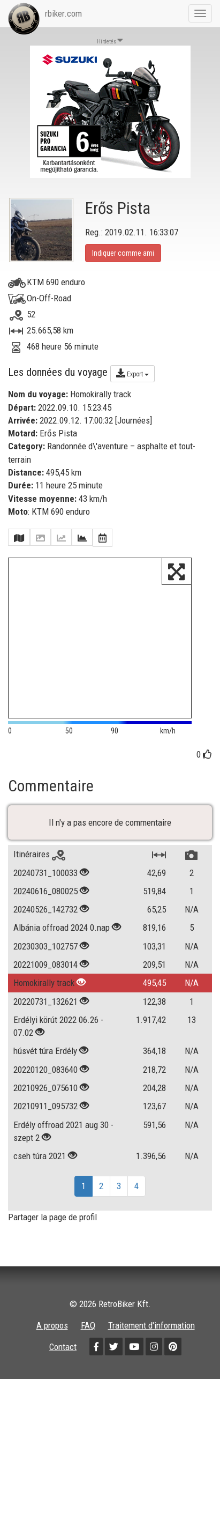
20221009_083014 (45, 965)
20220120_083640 (45, 1070)
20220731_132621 (45, 1002)
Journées (133, 420)
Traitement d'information (151, 1326)
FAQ (88, 1326)
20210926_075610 (45, 1089)
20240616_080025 (45, 892)
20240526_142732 (45, 910)
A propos (52, 1326)
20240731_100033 (45, 874)
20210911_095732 (45, 1107)
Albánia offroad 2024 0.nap (61, 929)
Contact (63, 1347)
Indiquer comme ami (123, 253)
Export (132, 373)
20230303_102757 (45, 947)
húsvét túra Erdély (46, 1052)
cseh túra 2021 (39, 1157)
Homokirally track (45, 983)
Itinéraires (39, 855)
